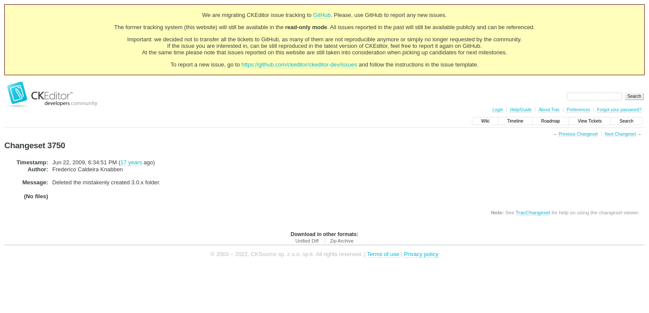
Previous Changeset (578, 134)
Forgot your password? (619, 109)
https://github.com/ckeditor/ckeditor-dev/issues (299, 64)
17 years (131, 162)
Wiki (485, 121)
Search (626, 121)
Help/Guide (521, 109)
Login (497, 109)
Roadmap (550, 121)
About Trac (549, 109)
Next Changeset (620, 134)
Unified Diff (307, 240)
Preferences (578, 109)
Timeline (515, 121)
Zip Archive (341, 240)
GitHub (321, 15)
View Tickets (590, 121)
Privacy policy (421, 254)
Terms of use (383, 254)
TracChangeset (533, 212)
